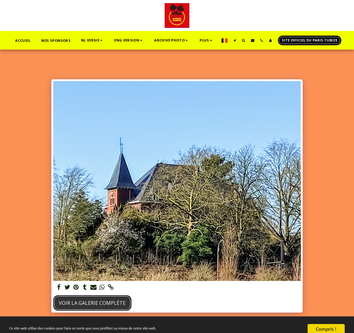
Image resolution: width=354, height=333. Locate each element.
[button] (92, 40)
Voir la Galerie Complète (92, 303)
